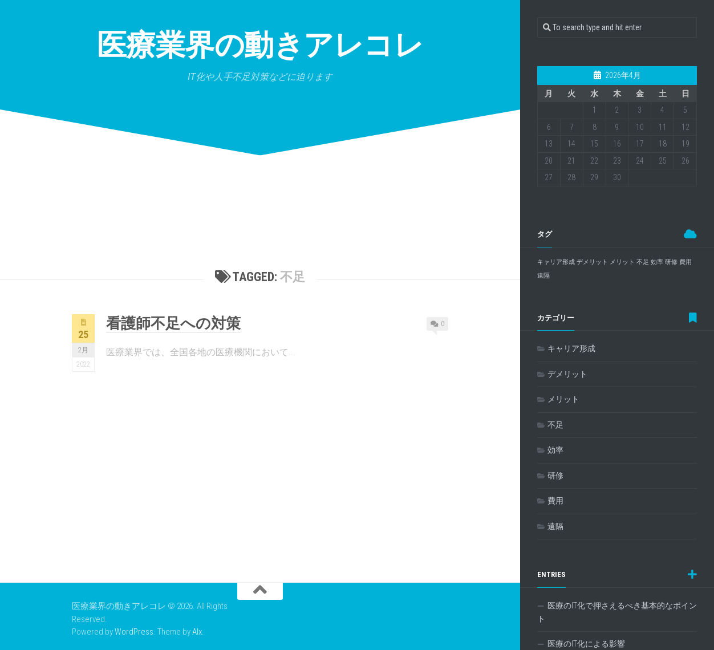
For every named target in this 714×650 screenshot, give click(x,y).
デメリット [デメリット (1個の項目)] (592, 262)
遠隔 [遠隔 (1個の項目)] (543, 275)
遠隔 (555, 526)
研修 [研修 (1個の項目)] (671, 262)
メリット (563, 399)
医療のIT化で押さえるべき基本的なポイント (617, 612)
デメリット (567, 374)
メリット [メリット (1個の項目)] (622, 262)
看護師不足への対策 (173, 323)
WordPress (134, 632)
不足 (555, 424)
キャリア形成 (571, 348)
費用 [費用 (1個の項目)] (685, 262)
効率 (555, 449)
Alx (197, 632)
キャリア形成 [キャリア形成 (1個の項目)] (556, 262)
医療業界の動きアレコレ (260, 45)
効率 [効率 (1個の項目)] (657, 262)
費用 (555, 500)
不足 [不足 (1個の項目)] (642, 262)
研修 (555, 475)
